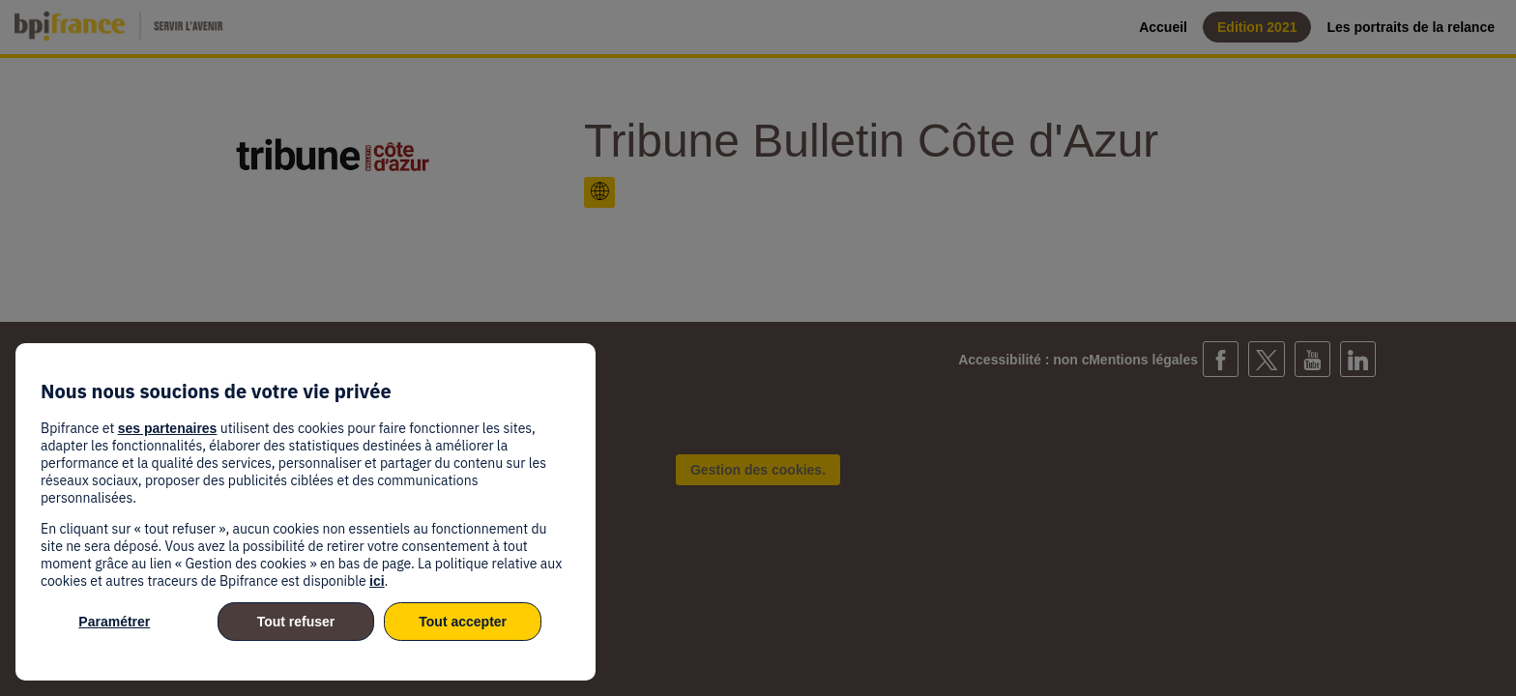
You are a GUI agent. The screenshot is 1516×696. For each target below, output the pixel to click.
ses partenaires (168, 428)
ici (377, 581)
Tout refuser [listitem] (296, 621)
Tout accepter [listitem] (463, 621)
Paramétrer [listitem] (114, 621)
